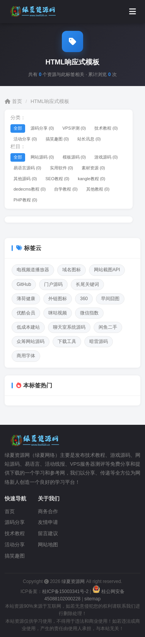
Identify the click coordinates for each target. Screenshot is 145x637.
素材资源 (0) (93, 168)
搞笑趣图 (15, 556)
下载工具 (67, 341)
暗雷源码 (98, 341)
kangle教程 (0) (91, 178)
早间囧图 (110, 298)
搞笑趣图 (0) (57, 139)
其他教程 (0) (98, 189)
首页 (13, 101)
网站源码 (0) (42, 157)
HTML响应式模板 (50, 101)
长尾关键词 (87, 284)
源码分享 (15, 522)
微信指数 (89, 313)
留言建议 (48, 533)
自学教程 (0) (66, 189)
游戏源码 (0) (106, 157)
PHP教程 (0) (25, 200)
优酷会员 (26, 313)
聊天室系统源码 (69, 327)
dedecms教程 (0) (30, 189)
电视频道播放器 (33, 269)
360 (84, 298)
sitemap (92, 599)
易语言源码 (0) (27, 168)
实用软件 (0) (61, 168)
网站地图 (48, 544)
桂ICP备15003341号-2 (65, 591)
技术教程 (15, 533)
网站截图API (107, 269)
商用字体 (26, 355)
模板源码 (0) (74, 157)
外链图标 (57, 298)
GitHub (24, 284)
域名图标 (71, 269)
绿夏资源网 (73, 581)
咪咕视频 (57, 313)
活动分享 (15, 544)
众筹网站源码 (30, 341)
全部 (18, 128)
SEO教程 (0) (58, 178)
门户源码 (53, 284)
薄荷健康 (26, 298)
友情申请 (48, 522)
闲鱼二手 (108, 327)
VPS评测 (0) (74, 128)
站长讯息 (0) (89, 139)
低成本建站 (28, 327)
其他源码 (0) (25, 178)
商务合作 (48, 511)
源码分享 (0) (42, 128)
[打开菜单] (132, 11)
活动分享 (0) (25, 139)
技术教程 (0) (106, 128)
